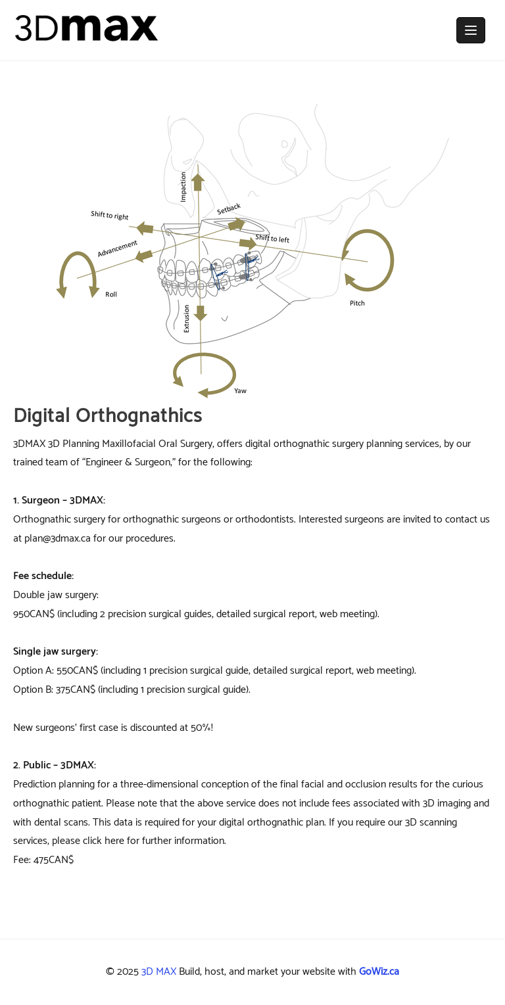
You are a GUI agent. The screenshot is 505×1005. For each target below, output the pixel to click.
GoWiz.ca (379, 972)
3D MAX (158, 972)
